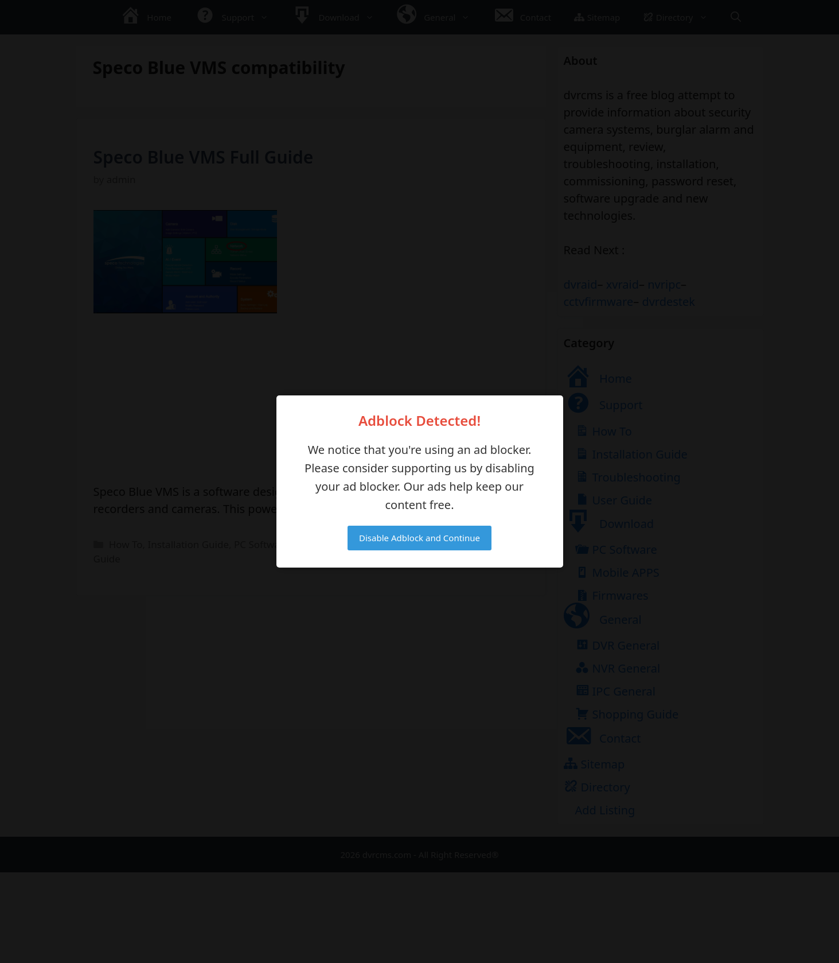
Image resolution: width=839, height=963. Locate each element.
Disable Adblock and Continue (419, 537)
